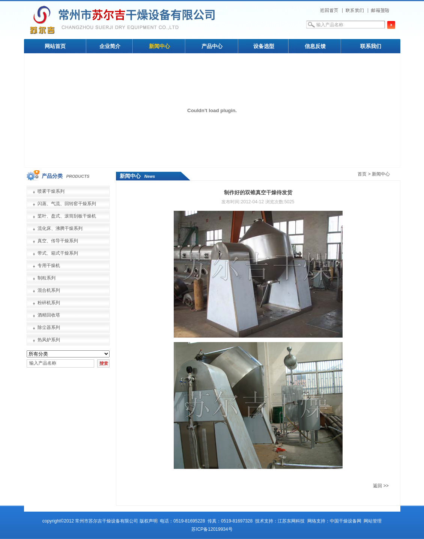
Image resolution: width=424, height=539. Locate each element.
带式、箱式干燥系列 (58, 253)
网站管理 (373, 521)
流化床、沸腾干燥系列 (60, 228)
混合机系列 (49, 290)
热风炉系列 (49, 339)
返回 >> (380, 485)
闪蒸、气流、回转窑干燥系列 (67, 203)
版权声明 (149, 521)
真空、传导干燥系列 (58, 240)
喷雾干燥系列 (51, 191)
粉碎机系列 (49, 302)
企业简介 (109, 46)
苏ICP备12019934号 (211, 529)
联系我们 (370, 46)
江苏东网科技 (291, 521)
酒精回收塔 (49, 315)
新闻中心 (159, 46)
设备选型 (263, 46)
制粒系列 (47, 278)
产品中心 (212, 46)
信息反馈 (315, 46)
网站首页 (55, 46)
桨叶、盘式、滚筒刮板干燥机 (67, 216)
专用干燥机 (49, 265)
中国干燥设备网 (345, 521)
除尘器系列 (49, 327)
